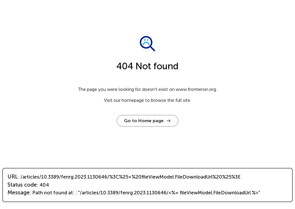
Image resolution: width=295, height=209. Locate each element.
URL (12, 177)
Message (18, 192)
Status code (22, 185)
